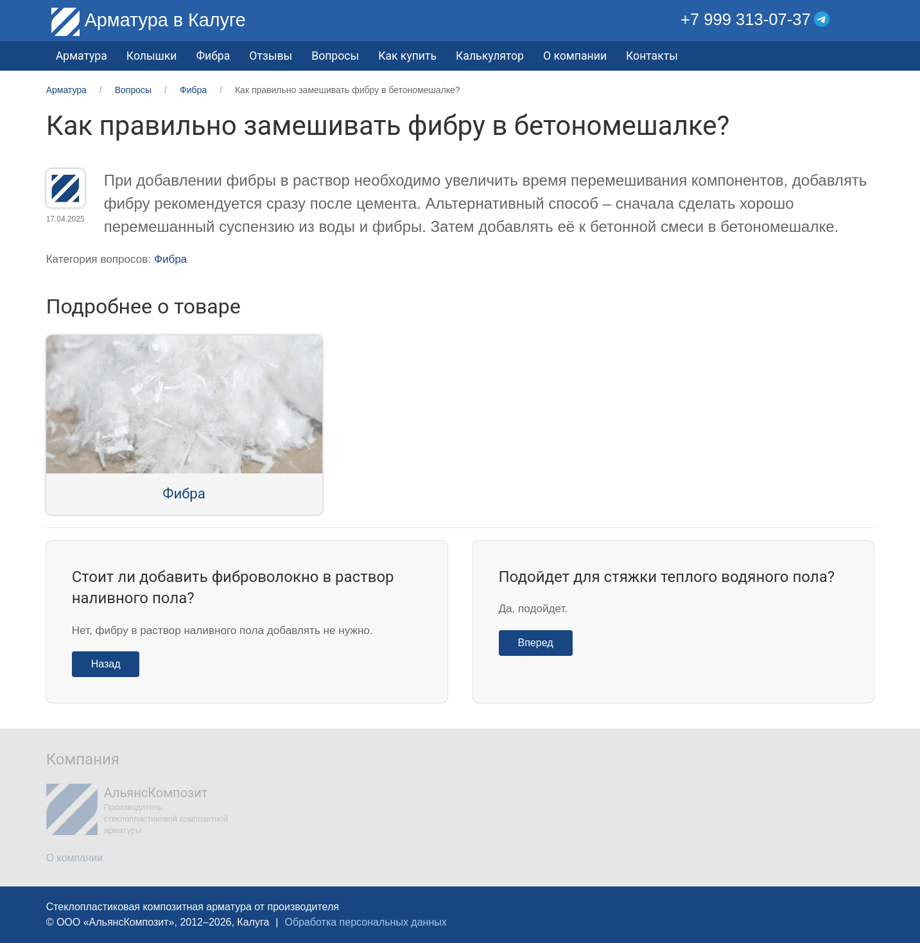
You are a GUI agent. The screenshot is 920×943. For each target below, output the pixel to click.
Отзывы (270, 55)
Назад (106, 663)
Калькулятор (490, 55)
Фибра (213, 55)
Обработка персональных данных (365, 922)
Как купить (407, 55)
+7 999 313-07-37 (746, 19)
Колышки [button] (151, 55)
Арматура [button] (81, 55)
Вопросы (335, 55)
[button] (864, 20)
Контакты (652, 55)
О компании (575, 55)
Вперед (535, 642)
